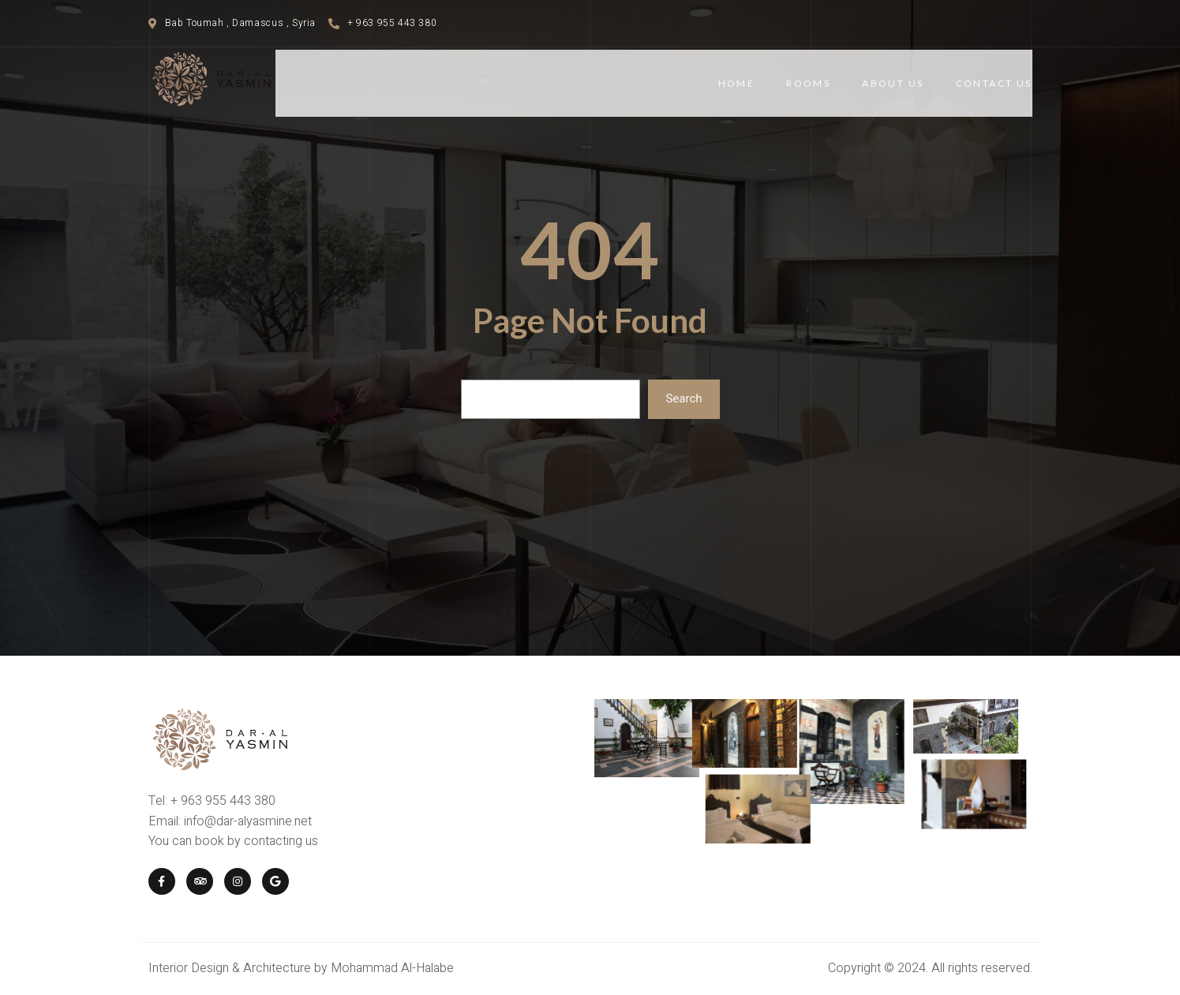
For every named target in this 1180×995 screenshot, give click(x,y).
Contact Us (994, 83)
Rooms (808, 83)
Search (683, 398)
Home (736, 83)
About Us (892, 83)
